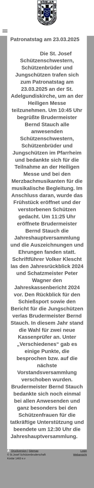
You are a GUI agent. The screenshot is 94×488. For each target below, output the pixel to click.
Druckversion (17, 450)
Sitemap (33, 450)
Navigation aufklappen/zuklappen (47, 31)
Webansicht (80, 454)
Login (83, 450)
